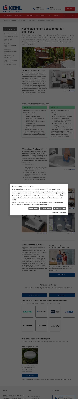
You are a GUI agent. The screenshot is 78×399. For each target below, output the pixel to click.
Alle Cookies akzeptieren (60, 208)
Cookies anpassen (33, 208)
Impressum (55, 212)
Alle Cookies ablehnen (46, 208)
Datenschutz (63, 212)
